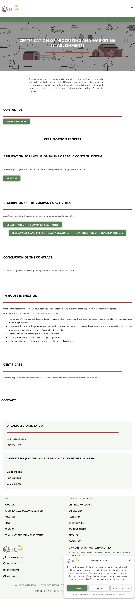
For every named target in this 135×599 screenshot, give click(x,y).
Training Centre (77, 529)
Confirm (77, 588)
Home (8, 498)
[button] (129, 560)
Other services (77, 523)
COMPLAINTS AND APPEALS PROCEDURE (24, 535)
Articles (73, 535)
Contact (9, 529)
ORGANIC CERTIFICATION (81, 498)
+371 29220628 (14, 478)
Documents (75, 541)
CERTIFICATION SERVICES (81, 504)
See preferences (121, 588)
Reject (99, 588)
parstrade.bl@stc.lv (16, 484)
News (7, 523)
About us (9, 504)
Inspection (75, 517)
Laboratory (75, 510)
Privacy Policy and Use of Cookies (85, 594)
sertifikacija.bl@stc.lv (16, 439)
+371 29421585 (14, 445)
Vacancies (10, 517)
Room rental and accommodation (24, 510)
